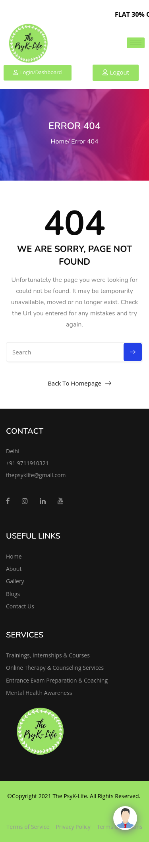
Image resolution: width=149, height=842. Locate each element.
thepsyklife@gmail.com (36, 475)
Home (59, 141)
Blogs (13, 594)
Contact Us (20, 606)
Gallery (15, 581)
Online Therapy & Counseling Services (55, 667)
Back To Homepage (74, 383)
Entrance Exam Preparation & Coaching (57, 680)
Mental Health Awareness (39, 692)
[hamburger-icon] (136, 42)
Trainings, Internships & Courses (48, 655)
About (13, 568)
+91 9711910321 (27, 463)
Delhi (12, 451)
